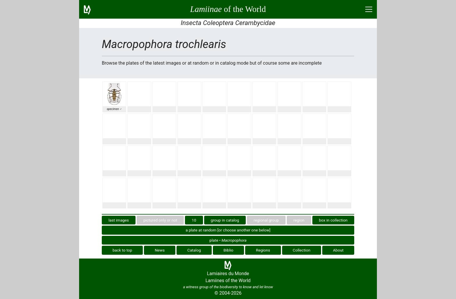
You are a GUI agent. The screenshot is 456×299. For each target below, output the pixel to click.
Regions (263, 250)
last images (118, 220)
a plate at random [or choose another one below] (228, 230)
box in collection (333, 220)
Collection (302, 250)
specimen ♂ (114, 109)
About (338, 250)
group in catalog (225, 220)
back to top (122, 250)
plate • (227, 240)
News (160, 250)
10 (194, 220)
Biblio (229, 250)
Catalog (194, 250)
